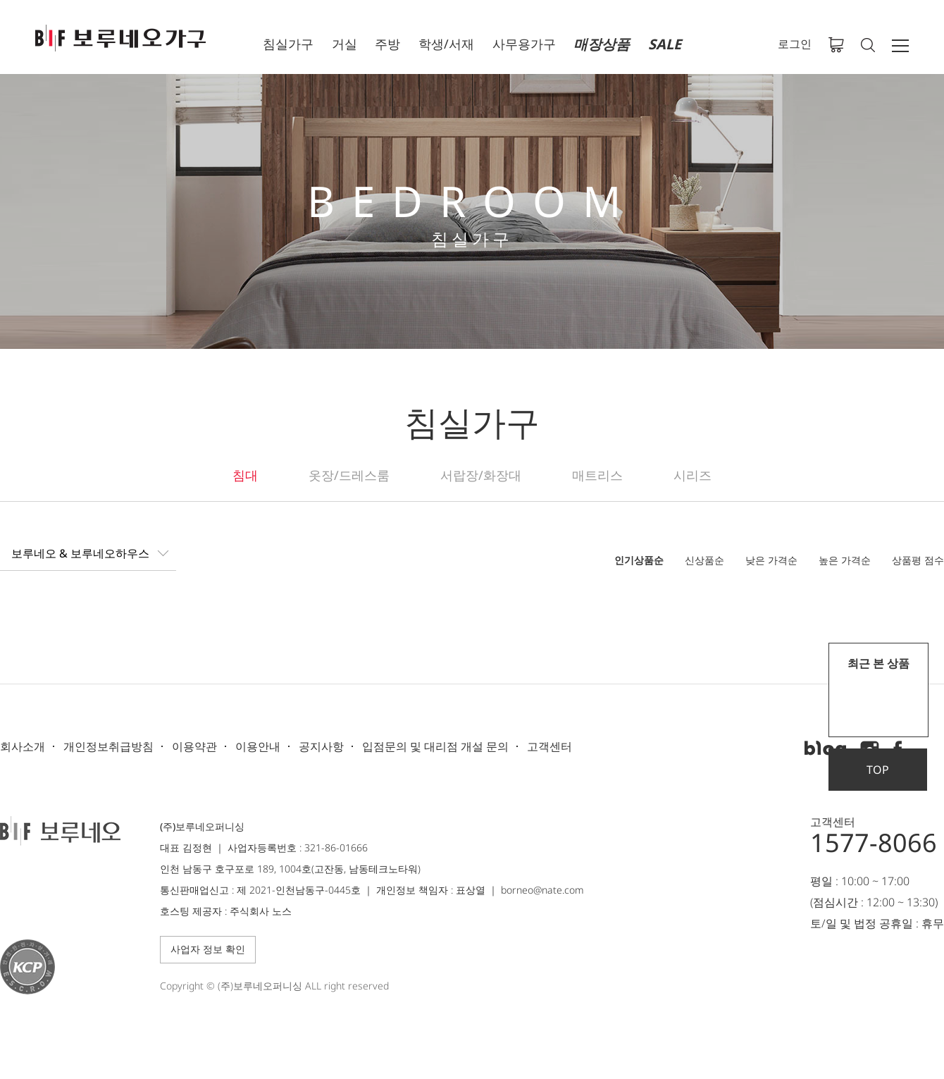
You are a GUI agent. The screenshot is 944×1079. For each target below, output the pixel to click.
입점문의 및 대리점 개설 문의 (435, 746)
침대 (245, 475)
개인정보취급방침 (108, 746)
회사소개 (22, 746)
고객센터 (549, 746)
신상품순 (704, 560)
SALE (664, 44)
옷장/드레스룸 (349, 475)
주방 (387, 43)
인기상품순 (639, 560)
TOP (878, 769)
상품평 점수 (918, 560)
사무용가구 (524, 43)
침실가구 (288, 43)
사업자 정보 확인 (207, 949)
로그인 (795, 43)
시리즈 (692, 475)
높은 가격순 (845, 560)
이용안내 (257, 746)
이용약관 (194, 746)
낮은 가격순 (771, 560)
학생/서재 (446, 43)
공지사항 (321, 746)
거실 (344, 43)
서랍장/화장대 (480, 475)
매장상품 (601, 44)
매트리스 (597, 475)
